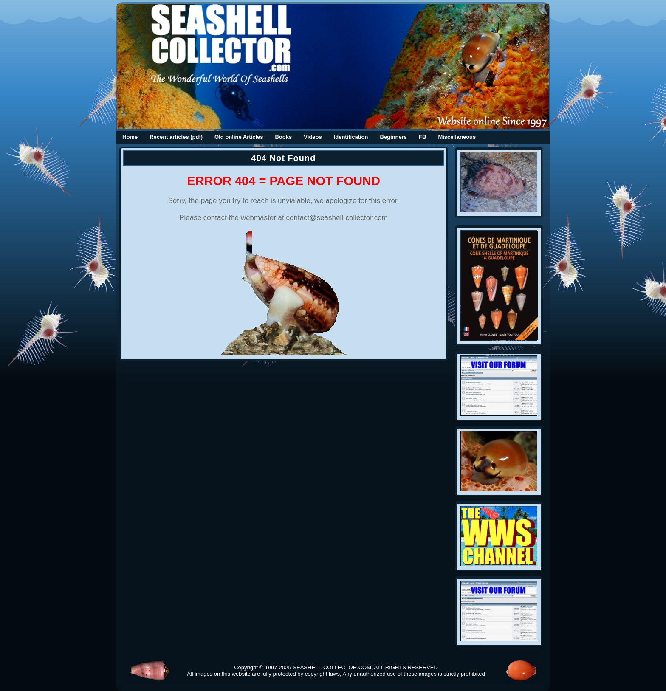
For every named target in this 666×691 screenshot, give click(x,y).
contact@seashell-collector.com (337, 218)
